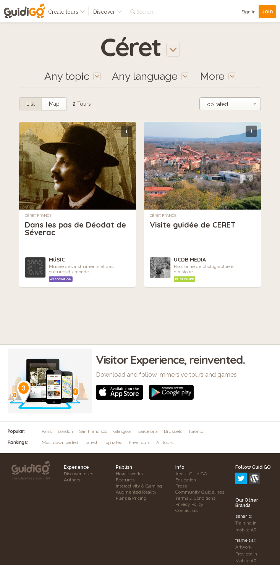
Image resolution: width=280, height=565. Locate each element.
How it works (129, 473)
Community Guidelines (199, 492)
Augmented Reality (136, 492)
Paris (47, 431)
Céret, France (38, 216)
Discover (107, 12)
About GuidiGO (191, 473)
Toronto (195, 431)
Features (125, 480)
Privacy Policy (189, 504)
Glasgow (122, 431)
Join (267, 11)
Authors (72, 480)
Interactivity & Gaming (139, 486)
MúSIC (57, 259)
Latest (90, 442)
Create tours (66, 12)
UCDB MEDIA (190, 259)
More (218, 76)
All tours (164, 442)
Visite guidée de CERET (193, 224)
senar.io (243, 483)
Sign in (248, 12)
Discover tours (78, 473)
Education (185, 480)
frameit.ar (245, 507)
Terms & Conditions (195, 498)
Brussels (173, 431)
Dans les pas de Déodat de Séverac (75, 228)
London (65, 431)
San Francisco (93, 431)
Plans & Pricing (131, 498)
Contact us (186, 510)
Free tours (139, 442)
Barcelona (148, 431)
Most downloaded (60, 442)
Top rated (113, 442)
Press (181, 486)
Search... (146, 12)
